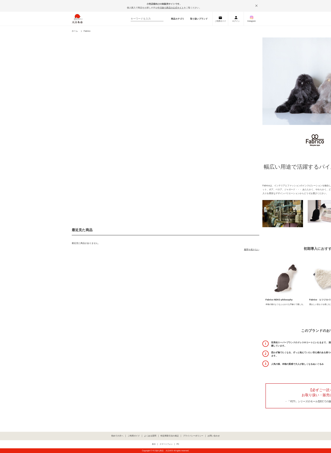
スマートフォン (166, 444)
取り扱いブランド (199, 18)
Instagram (251, 21)
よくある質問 (150, 436)
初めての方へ (117, 436)
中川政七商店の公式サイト (171, 7)
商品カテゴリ (177, 18)
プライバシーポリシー (193, 436)
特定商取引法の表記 (169, 436)
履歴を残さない (251, 249)
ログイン (236, 21)
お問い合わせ (214, 436)
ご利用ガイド (220, 21)
